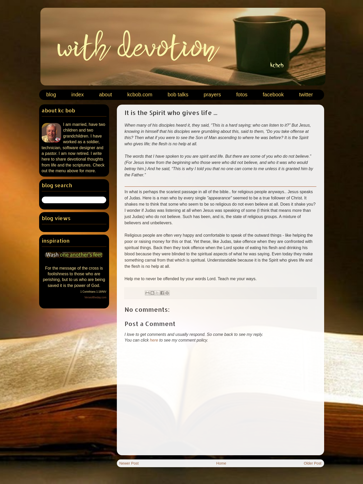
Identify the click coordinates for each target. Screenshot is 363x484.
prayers (212, 94)
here (154, 340)
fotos (241, 94)
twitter (306, 94)
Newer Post (129, 463)
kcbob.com (139, 94)
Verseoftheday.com (95, 297)
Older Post (313, 463)
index (77, 94)
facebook (273, 94)
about (105, 94)
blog (51, 94)
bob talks (178, 94)
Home (221, 463)
